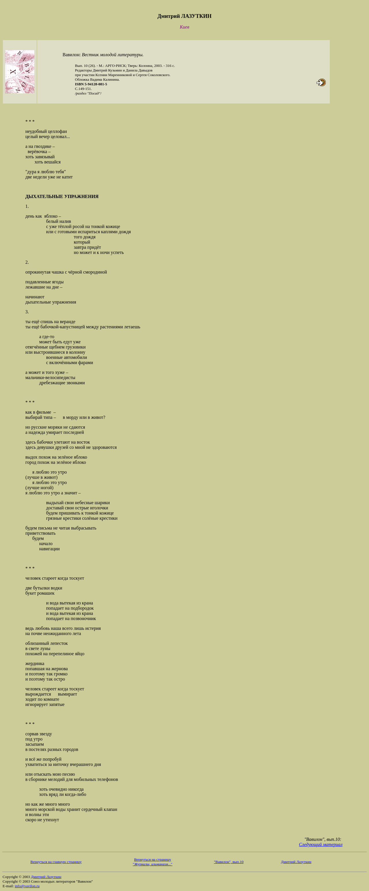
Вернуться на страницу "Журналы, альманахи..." (152, 861)
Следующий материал (320, 844)
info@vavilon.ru (27, 886)
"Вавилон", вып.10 (229, 862)
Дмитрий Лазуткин (296, 862)
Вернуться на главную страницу (56, 862)
